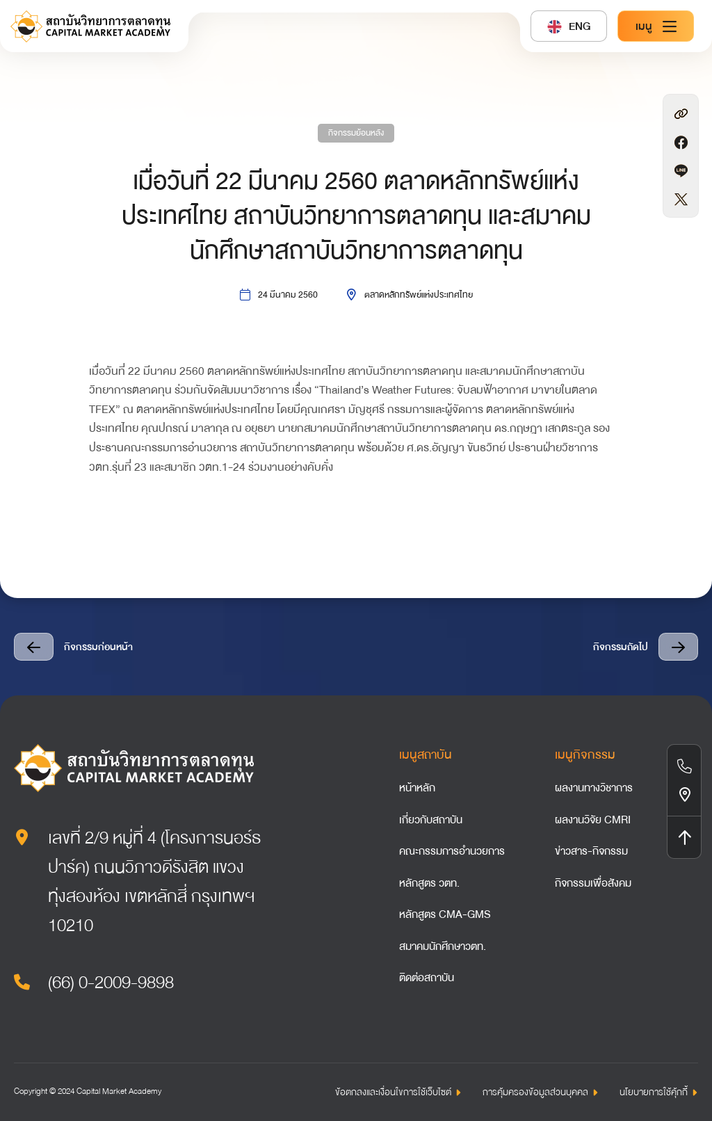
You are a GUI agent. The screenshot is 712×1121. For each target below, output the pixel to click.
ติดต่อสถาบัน (426, 978)
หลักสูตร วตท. (429, 883)
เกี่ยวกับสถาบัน (430, 820)
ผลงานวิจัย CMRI (593, 820)
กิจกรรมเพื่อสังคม (593, 883)
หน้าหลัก (417, 788)
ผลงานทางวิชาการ (594, 788)
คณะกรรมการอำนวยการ (452, 851)
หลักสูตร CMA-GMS (445, 914)
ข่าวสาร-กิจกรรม (591, 851)
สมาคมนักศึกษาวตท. (442, 946)
